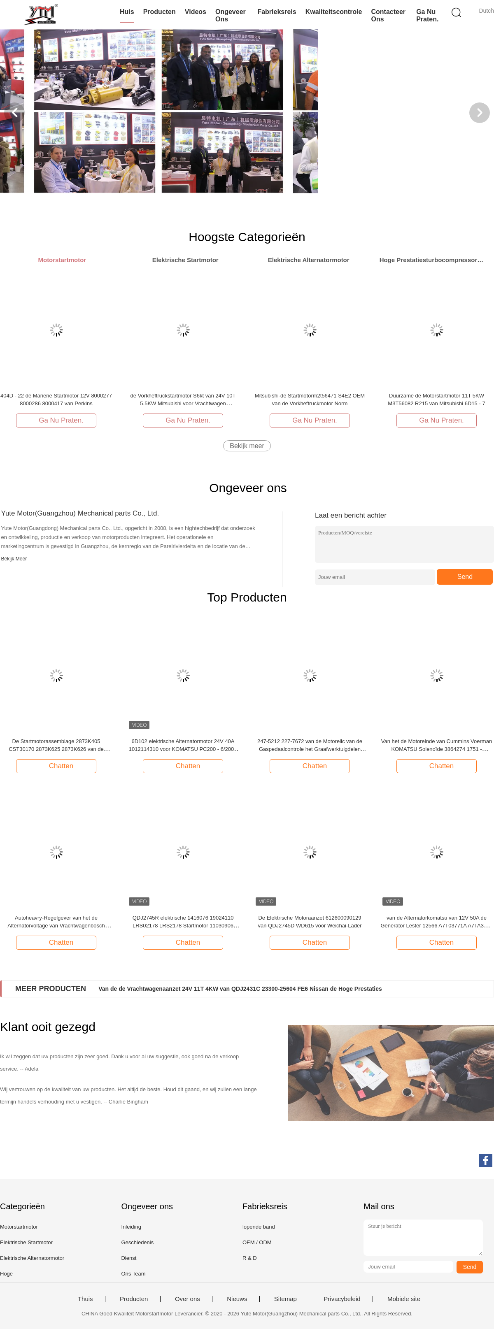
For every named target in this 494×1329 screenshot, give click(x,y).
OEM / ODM (257, 1242)
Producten (159, 11)
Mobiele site (403, 1299)
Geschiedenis (137, 1242)
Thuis (85, 1299)
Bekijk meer (247, 445)
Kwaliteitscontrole (333, 11)
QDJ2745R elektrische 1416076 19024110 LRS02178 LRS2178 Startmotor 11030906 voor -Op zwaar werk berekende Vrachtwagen (183, 925)
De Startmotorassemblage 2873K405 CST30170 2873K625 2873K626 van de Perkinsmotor (56, 749)
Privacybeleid (342, 1299)
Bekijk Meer (14, 559)
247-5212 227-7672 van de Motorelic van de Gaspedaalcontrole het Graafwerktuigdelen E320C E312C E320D (309, 749)
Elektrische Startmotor (26, 1242)
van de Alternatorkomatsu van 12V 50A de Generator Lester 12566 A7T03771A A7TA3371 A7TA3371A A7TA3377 (436, 925)
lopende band (258, 1227)
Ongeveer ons (230, 15)
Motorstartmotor (19, 1227)
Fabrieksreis (276, 11)
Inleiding (131, 1227)
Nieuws (237, 1299)
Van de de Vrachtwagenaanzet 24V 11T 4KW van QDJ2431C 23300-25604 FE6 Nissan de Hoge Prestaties (240, 988)
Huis (127, 11)
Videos (195, 11)
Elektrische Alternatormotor (32, 1258)
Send (465, 576)
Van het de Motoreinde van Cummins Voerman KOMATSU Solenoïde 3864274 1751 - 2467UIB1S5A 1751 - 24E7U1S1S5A (436, 749)
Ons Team (133, 1274)
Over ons (187, 1299)
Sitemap (285, 1299)
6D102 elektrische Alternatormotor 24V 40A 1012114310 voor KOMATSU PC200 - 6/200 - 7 (183, 749)
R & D (249, 1258)
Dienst (128, 1258)
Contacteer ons (388, 15)
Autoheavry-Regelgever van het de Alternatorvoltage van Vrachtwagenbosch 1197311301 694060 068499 (56, 925)
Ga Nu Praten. (427, 15)
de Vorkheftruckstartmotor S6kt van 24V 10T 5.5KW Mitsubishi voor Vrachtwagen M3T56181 (183, 403)
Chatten (57, 766)
